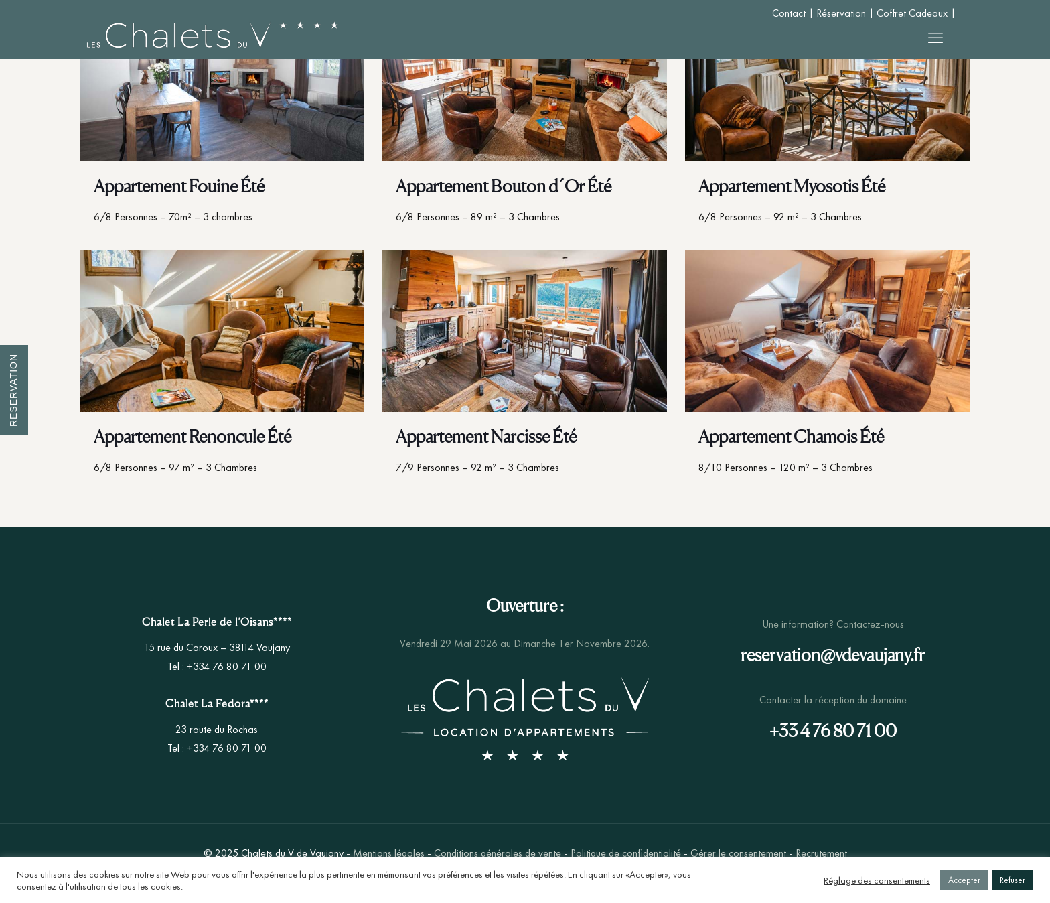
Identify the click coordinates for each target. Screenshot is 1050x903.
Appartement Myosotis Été (791, 186)
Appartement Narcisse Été (486, 436)
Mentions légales (389, 853)
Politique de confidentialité (626, 853)
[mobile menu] (935, 38)
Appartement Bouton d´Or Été (503, 186)
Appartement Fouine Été (179, 186)
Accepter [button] (964, 880)
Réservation (841, 13)
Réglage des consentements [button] (877, 880)
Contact (789, 13)
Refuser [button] (1012, 880)
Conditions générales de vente (497, 853)
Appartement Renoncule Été (192, 436)
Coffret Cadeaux (912, 13)
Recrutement (821, 853)
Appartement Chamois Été (791, 436)
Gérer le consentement (738, 853)
